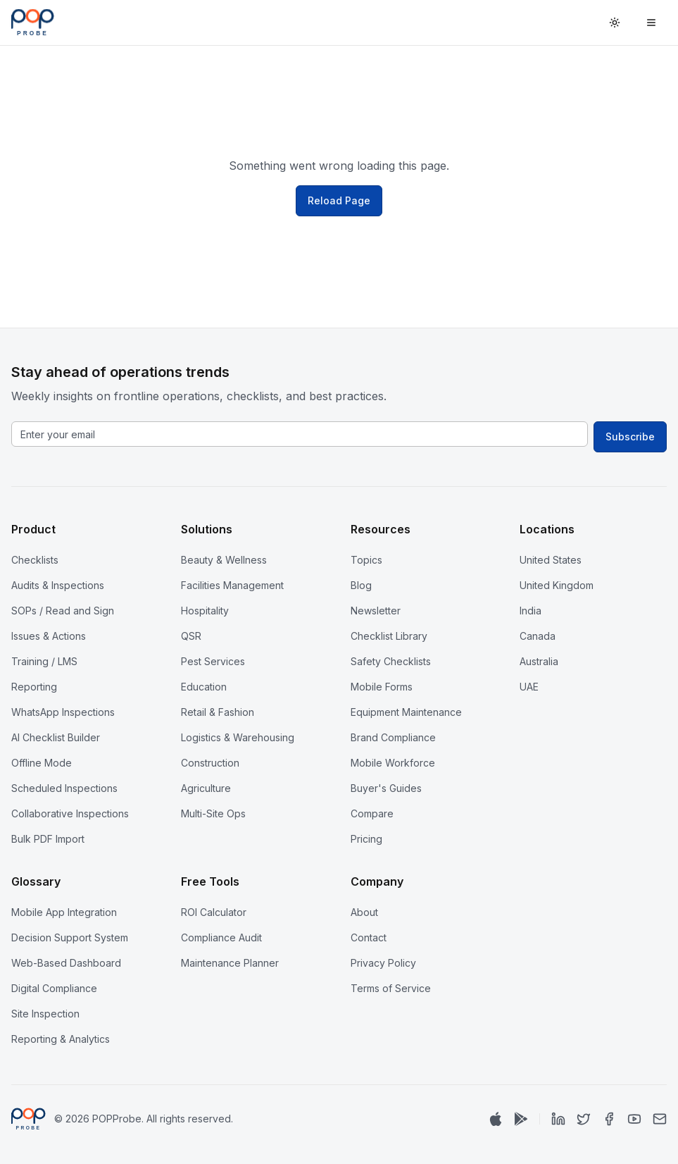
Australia (539, 661)
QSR (191, 636)
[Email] (660, 1119)
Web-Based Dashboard (66, 963)
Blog (361, 585)
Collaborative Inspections (70, 813)
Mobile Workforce (393, 763)
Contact (369, 937)
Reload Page (339, 200)
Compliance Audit (221, 937)
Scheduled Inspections (64, 788)
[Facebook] (609, 1119)
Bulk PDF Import (47, 839)
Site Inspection (45, 1014)
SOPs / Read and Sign (62, 611)
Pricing (366, 839)
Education (204, 687)
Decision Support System (69, 937)
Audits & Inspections (57, 585)
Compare (372, 813)
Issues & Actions (48, 636)
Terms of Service (391, 988)
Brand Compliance (393, 737)
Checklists (34, 560)
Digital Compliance (54, 988)
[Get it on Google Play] (521, 1119)
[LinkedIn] (558, 1119)
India (530, 611)
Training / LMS (44, 661)
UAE (529, 687)
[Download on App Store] (496, 1119)
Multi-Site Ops (213, 813)
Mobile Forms (382, 687)
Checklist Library (389, 636)
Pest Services (213, 661)
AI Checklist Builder (55, 737)
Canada (537, 636)
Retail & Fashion (217, 712)
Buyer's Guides (386, 788)
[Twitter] (584, 1119)
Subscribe (630, 436)
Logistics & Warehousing (237, 737)
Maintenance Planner (230, 963)
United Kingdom (557, 585)
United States (551, 560)
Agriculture (206, 788)
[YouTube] (634, 1119)
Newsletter (376, 611)
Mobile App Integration (64, 912)
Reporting (34, 687)
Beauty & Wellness (224, 560)
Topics (366, 560)
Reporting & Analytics (60, 1039)
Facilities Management (232, 585)
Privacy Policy (383, 963)
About (364, 912)
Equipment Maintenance (406, 712)
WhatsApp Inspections (63, 712)
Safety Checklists (391, 661)
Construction (210, 763)
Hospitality (205, 611)
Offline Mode (41, 763)
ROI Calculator (213, 912)
